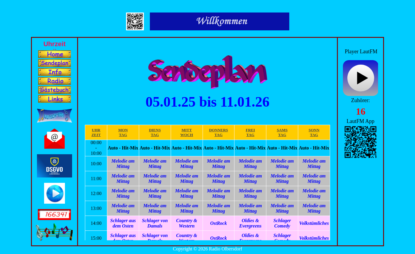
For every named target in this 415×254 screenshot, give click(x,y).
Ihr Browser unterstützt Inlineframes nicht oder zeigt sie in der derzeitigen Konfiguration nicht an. (54, 44)
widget (360, 78)
